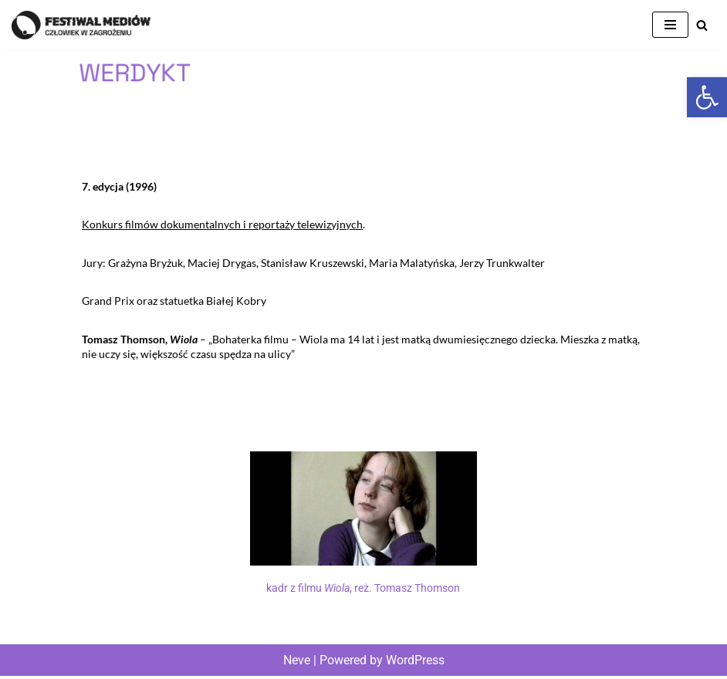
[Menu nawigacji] (670, 25)
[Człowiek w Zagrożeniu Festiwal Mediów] (81, 25)
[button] (707, 97)
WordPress (415, 662)
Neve (296, 662)
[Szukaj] (702, 25)
